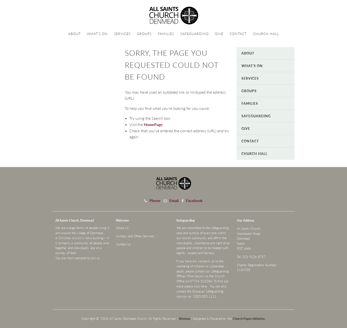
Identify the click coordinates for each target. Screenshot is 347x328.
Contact (238, 34)
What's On (97, 34)
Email (174, 200)
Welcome (122, 220)
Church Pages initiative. (249, 319)
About (74, 34)
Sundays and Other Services (135, 236)
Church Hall (266, 34)
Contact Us (123, 244)
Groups (144, 34)
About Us (122, 228)
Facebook (194, 200)
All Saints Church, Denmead (74, 220)
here (204, 286)
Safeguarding (194, 34)
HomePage (153, 124)
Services (122, 34)
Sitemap (184, 319)
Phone (154, 200)
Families (166, 34)
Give (219, 34)
